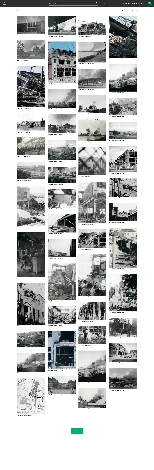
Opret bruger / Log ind (139, 3)
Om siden (126, 3)
